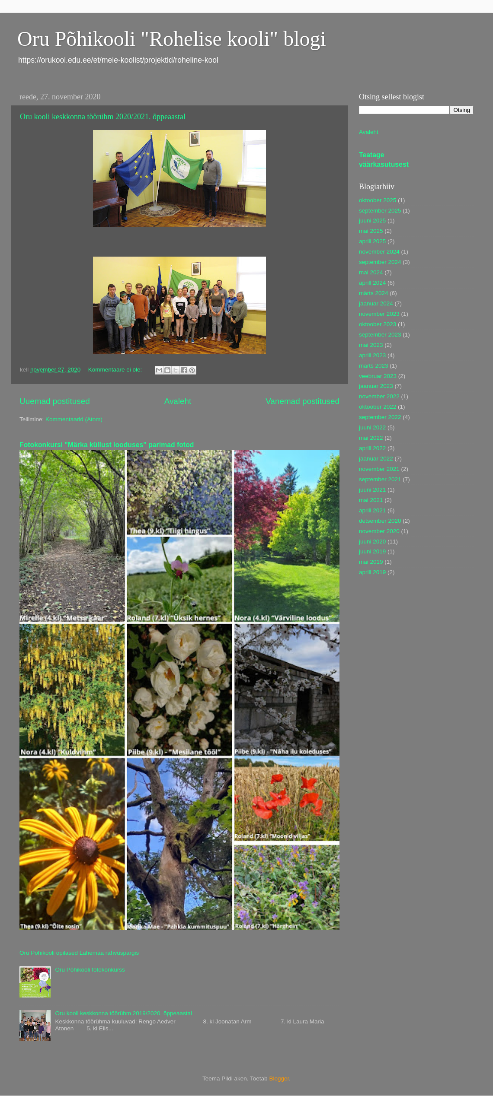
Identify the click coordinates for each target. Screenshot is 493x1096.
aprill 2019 (372, 572)
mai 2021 (371, 500)
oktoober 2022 (377, 406)
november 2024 (379, 251)
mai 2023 (371, 345)
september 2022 (380, 417)
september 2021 (380, 479)
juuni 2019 (372, 551)
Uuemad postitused (54, 401)
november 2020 (379, 531)
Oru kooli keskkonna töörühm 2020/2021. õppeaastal (103, 116)
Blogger (279, 1078)
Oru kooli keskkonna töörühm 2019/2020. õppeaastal (123, 1013)
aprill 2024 (372, 283)
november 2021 (379, 469)
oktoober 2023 (377, 324)
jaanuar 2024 (376, 303)
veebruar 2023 (378, 376)
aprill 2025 (372, 241)
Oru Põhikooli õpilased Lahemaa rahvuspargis (79, 953)
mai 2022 (371, 438)
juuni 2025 (372, 220)
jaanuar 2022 (376, 458)
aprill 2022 (372, 448)
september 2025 (380, 210)
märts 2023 (373, 365)
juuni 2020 (372, 541)
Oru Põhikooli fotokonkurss (90, 969)
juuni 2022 (372, 427)
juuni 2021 (372, 489)
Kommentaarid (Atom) (73, 419)
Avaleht (178, 401)
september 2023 (380, 334)
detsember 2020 (380, 521)
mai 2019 (371, 562)
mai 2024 (371, 272)
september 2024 (380, 262)
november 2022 (379, 396)
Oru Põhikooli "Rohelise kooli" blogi (171, 38)
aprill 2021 (372, 510)
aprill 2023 (372, 355)
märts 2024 (373, 293)
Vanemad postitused (302, 401)
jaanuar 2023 (376, 386)
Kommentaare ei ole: (116, 369)
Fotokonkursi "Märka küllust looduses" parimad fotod (106, 444)
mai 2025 (371, 231)
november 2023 (379, 314)
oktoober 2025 (377, 200)
